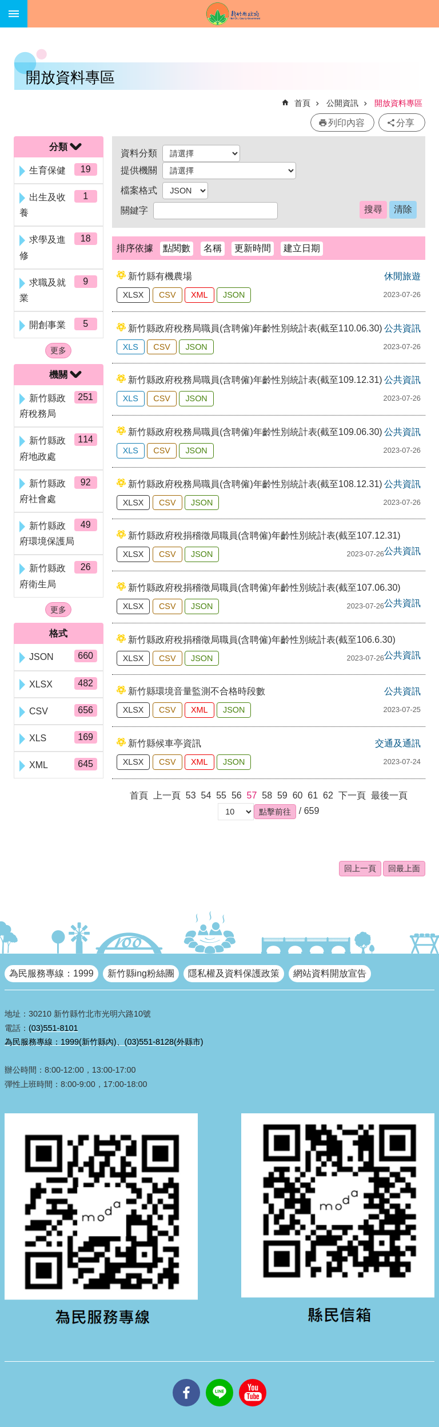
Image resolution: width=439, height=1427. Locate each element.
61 (313, 795)
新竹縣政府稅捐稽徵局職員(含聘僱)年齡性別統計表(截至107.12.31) (264, 535)
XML (199, 294)
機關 (58, 375)
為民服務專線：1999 (51, 973)
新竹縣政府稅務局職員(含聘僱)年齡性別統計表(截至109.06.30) (255, 432)
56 (237, 795)
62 (328, 795)
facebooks (186, 1379)
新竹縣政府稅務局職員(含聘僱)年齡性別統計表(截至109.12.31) (255, 380)
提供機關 (139, 170)
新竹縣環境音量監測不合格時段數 (196, 691)
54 (206, 795)
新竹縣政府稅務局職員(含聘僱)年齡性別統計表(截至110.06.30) (255, 328)
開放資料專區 (398, 103)
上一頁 (167, 795)
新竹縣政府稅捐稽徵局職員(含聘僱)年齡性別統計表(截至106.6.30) (262, 640)
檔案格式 (139, 190)
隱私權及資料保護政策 (234, 973)
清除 (403, 209)
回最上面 (404, 868)
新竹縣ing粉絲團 (140, 973)
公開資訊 (342, 103)
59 (282, 795)
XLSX (133, 294)
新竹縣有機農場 (160, 276)
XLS (130, 346)
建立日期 (302, 248)
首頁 (302, 103)
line (219, 1379)
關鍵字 (134, 210)
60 (298, 795)
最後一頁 (389, 795)
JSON (234, 294)
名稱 (212, 248)
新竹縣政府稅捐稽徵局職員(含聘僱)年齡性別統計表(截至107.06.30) (264, 587)
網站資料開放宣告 (329, 973)
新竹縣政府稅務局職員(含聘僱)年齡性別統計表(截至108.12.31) (255, 484)
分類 (58, 147)
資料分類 (139, 153)
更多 (58, 350)
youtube (252, 1379)
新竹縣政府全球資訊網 (233, 13)
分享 (405, 123)
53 (191, 795)
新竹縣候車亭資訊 (164, 743)
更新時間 (252, 248)
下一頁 (352, 795)
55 (221, 795)
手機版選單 (13, 13)
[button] (275, 811)
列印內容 (346, 123)
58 (267, 795)
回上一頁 (360, 868)
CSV (167, 294)
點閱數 (176, 248)
